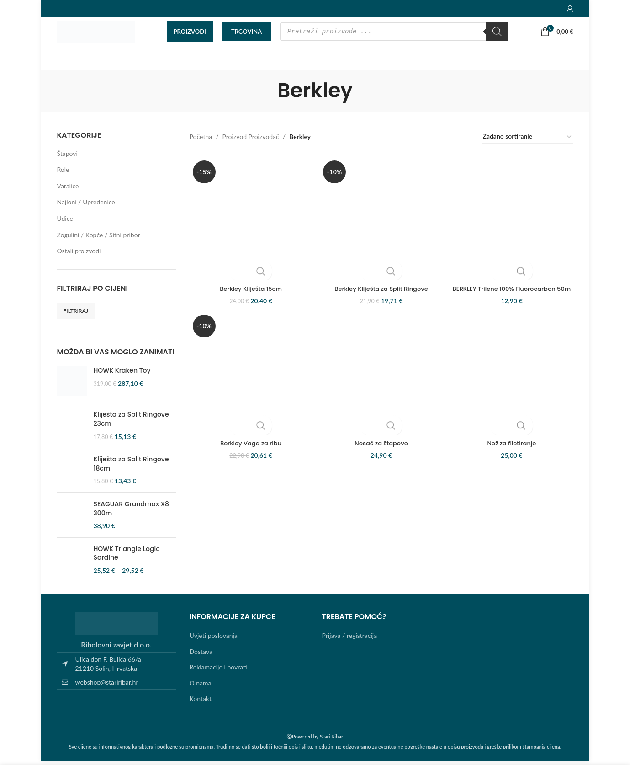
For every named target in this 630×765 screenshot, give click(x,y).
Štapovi (67, 157)
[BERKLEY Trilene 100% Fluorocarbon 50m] (514, 221)
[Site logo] (96, 33)
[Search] (497, 34)
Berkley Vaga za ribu (249, 454)
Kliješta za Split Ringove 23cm (131, 424)
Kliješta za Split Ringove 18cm (131, 468)
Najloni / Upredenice (86, 206)
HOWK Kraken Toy (122, 375)
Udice (65, 223)
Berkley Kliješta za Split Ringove (381, 289)
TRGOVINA (246, 33)
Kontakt (201, 703)
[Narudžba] (527, 141)
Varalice (68, 190)
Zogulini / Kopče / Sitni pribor (98, 239)
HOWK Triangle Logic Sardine (127, 558)
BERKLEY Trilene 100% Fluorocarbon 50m (514, 293)
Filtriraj (76, 315)
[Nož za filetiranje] (514, 386)
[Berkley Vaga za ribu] (249, 386)
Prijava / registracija (349, 640)
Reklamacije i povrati (218, 671)
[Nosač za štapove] (381, 386)
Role (63, 174)
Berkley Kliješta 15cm (249, 289)
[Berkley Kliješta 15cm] (249, 221)
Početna (201, 141)
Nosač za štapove (381, 454)
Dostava (201, 655)
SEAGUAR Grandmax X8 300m (131, 513)
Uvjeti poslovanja (214, 640)
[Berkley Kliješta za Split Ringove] (381, 221)
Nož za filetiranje (513, 454)
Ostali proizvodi (79, 255)
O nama (201, 687)
